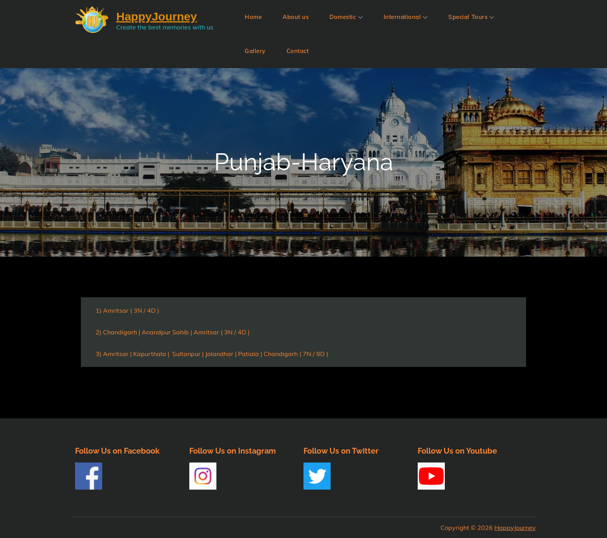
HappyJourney (515, 527)
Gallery (255, 51)
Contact (297, 51)
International (406, 17)
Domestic (345, 17)
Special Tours (471, 17)
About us (296, 17)
